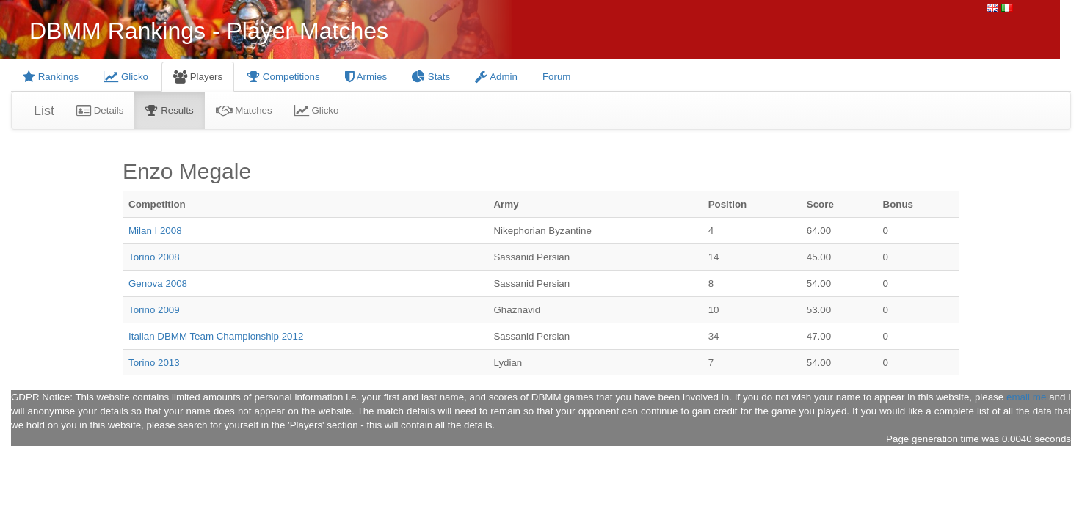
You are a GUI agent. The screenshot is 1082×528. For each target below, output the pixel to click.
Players (197, 76)
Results (169, 110)
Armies (366, 76)
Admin (496, 76)
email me (1026, 397)
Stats (431, 76)
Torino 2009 (154, 309)
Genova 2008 (157, 283)
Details (99, 110)
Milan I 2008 (155, 230)
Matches (244, 110)
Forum (556, 76)
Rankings (51, 76)
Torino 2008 (154, 257)
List (44, 110)
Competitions (283, 76)
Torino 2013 (154, 362)
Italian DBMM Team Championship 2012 (215, 336)
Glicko (126, 76)
